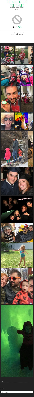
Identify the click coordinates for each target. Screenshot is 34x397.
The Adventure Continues (17, 3)
